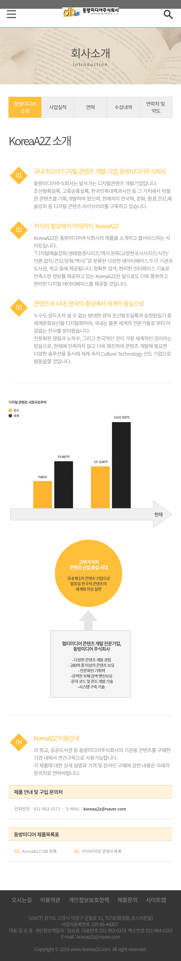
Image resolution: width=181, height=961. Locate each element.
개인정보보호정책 (88, 900)
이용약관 (50, 900)
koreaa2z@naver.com (104, 809)
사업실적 (57, 107)
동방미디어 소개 (25, 107)
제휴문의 (127, 900)
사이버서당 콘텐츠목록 (101, 851)
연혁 (90, 107)
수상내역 (123, 107)
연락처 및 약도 (156, 107)
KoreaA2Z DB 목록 (39, 851)
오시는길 (22, 900)
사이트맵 (156, 900)
